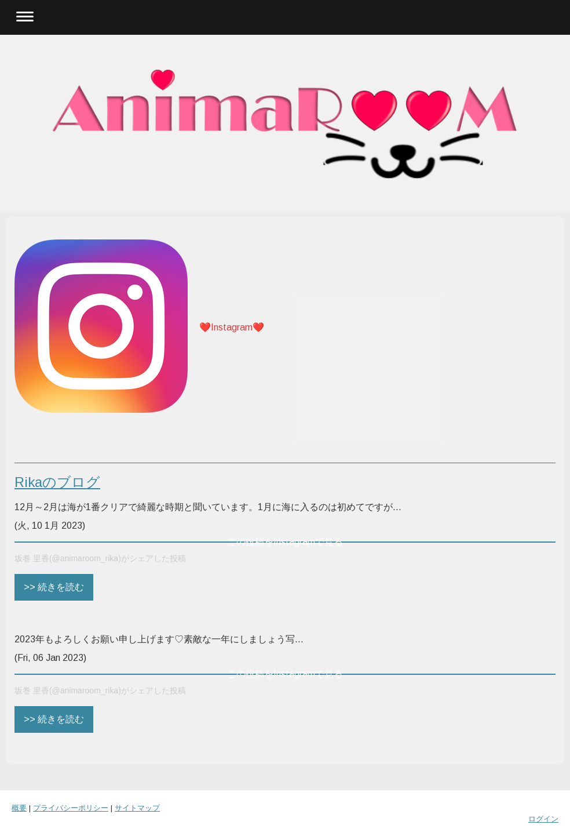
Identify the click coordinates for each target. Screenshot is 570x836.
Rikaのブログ (57, 482)
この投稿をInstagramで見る (285, 542)
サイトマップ (137, 808)
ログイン (543, 819)
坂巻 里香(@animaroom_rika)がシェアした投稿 (100, 558)
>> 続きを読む (54, 587)
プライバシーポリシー (70, 808)
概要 (19, 808)
